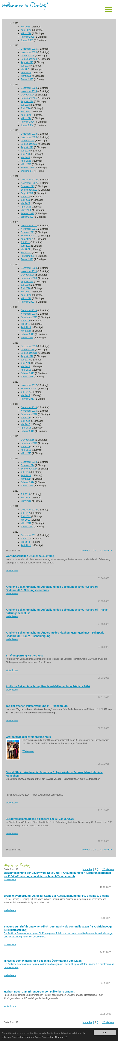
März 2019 (26, 330)
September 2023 (29, 144)
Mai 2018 (25, 366)
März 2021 (26, 252)
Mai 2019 (25, 324)
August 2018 (27, 356)
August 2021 (27, 239)
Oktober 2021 (27, 232)
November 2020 (29, 271)
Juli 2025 (25, 65)
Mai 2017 (25, 395)
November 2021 (29, 229)
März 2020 (26, 298)
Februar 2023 (27, 167)
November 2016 (29, 411)
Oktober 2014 (27, 465)
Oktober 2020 (27, 274)
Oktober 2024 (27, 94)
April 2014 (26, 475)
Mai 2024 (25, 111)
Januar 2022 (27, 217)
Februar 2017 (27, 398)
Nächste (108, 550)
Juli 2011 (25, 538)
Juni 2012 (26, 516)
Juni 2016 (26, 421)
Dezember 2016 (29, 407)
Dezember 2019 (29, 310)
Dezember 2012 (29, 509)
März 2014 (26, 479)
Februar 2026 (27, 37)
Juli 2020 (25, 285)
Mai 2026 (25, 26)
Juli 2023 (25, 150)
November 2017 (29, 385)
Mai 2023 (25, 157)
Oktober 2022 (27, 186)
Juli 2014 (25, 472)
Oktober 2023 (27, 140)
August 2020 (27, 281)
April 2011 (26, 545)
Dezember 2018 (29, 346)
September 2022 (29, 190)
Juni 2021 (26, 246)
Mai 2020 (25, 291)
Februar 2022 (27, 213)
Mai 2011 (25, 542)
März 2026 (26, 33)
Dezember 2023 (29, 133)
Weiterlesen (12, 570)
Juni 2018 (26, 363)
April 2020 (26, 295)
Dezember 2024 (29, 88)
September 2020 (29, 278)
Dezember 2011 (29, 535)
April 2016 (26, 427)
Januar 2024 (27, 125)
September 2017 (29, 388)
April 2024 (26, 115)
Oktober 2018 (27, 349)
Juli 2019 (25, 320)
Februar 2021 (27, 256)
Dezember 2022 (29, 179)
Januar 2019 (27, 337)
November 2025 (29, 52)
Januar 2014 (27, 485)
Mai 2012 (25, 520)
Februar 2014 (27, 482)
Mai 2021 (25, 249)
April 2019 (26, 327)
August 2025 (27, 62)
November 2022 (29, 183)
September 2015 (29, 443)
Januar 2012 (27, 526)
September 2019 (29, 317)
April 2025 (26, 72)
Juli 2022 (25, 196)
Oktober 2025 (27, 55)
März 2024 (26, 118)
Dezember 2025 (29, 49)
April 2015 (26, 450)
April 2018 (26, 370)
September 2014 (29, 468)
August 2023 (27, 147)
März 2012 (26, 523)
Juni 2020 (26, 288)
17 (103, 869)
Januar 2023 (27, 171)
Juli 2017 (25, 392)
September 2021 (29, 235)
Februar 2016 (27, 431)
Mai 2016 (25, 424)
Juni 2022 (26, 200)
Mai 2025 (25, 69)
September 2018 (29, 353)
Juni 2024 (26, 108)
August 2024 (27, 101)
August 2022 (27, 193)
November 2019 (29, 314)
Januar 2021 (27, 259)
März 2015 (26, 453)
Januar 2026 (27, 40)
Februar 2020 (27, 302)
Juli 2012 (25, 513)
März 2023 (26, 164)
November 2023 (29, 137)
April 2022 (26, 206)
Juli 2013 (25, 494)
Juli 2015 (25, 446)
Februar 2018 (27, 373)
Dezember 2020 (29, 268)
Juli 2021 (25, 242)
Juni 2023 (26, 154)
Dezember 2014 (29, 462)
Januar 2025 (27, 79)
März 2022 (26, 210)
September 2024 (29, 98)
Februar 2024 (27, 121)
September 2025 (29, 59)
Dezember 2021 (29, 225)
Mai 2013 (25, 497)
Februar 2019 (27, 334)
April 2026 (26, 30)
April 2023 (26, 161)
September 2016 (29, 414)
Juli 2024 (25, 105)
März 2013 (26, 501)
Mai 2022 (25, 203)
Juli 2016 (25, 417)
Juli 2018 (25, 359)
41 (101, 550)
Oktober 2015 (27, 439)
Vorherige (85, 550)
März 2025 (26, 76)
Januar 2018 (27, 376)
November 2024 (29, 91)
